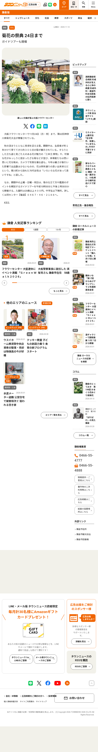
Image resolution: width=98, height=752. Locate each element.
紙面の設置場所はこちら (84, 510)
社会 (47, 18)
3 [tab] (24, 282)
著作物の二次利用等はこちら (84, 490)
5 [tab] (33, 282)
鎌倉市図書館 (82, 539)
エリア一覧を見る (53, 415)
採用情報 (52, 696)
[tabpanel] (36, 84)
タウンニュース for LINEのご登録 (20, 659)
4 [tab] (29, 282)
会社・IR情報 (12, 696)
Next (66, 282)
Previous (4, 282)
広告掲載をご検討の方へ (33, 696)
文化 (37, 18)
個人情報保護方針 (11, 702)
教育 (56, 18)
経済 (90, 18)
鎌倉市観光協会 (83, 534)
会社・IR (74, 7)
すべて (7, 18)
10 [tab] (58, 282)
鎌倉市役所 (81, 529)
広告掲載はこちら (84, 501)
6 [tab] (38, 282)
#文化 (6, 202)
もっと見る (58, 291)
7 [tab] (43, 282)
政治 (80, 18)
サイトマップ (41, 702)
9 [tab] (53, 282)
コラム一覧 (84, 435)
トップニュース (22, 18)
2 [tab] (19, 282)
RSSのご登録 (81, 666)
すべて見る (84, 195)
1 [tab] (14, 282)
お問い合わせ (77, 698)
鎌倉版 (6, 12)
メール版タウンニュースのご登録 (45, 659)
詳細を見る (81, 641)
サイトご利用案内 (27, 702)
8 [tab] (48, 282)
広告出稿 (33, 4)
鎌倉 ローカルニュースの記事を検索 (84, 358)
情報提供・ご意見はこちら (84, 479)
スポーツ (68, 18)
